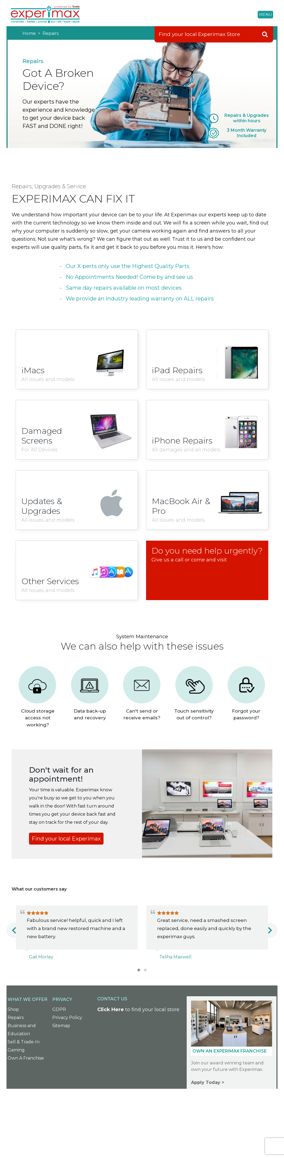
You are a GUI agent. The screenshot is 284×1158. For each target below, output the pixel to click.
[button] (138, 970)
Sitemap (61, 1025)
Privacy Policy (67, 1017)
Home (29, 33)
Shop (13, 1009)
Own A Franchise (26, 1058)
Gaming (16, 1050)
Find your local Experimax (66, 838)
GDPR (59, 1009)
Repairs (50, 33)
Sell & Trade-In (24, 1041)
